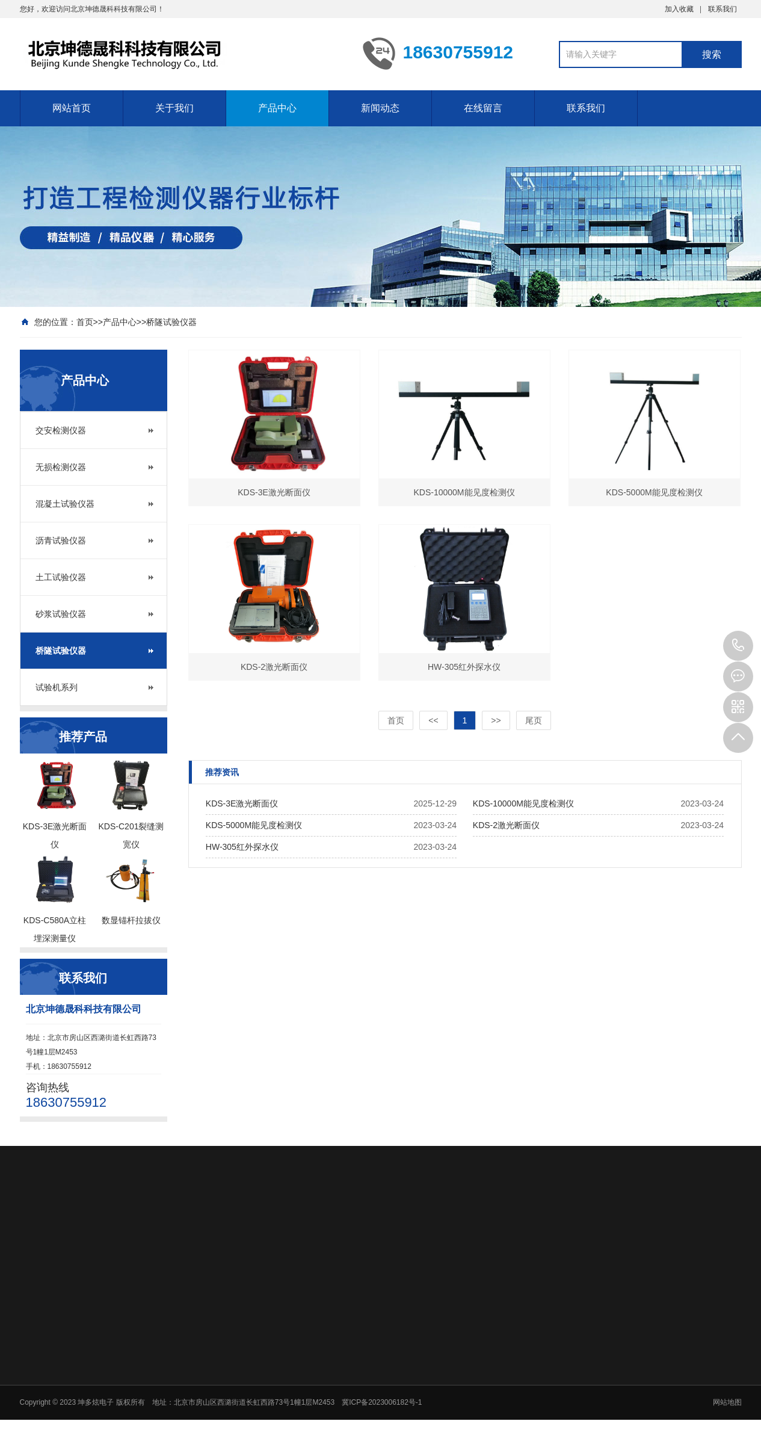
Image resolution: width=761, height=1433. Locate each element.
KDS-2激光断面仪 (506, 825)
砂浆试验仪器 (60, 614)
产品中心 (277, 108)
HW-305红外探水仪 (242, 847)
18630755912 (738, 646)
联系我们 (722, 9)
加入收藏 (679, 9)
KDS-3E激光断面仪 (242, 803)
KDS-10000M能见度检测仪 (523, 803)
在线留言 (483, 108)
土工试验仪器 (60, 577)
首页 (84, 322)
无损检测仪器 (60, 467)
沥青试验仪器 (60, 540)
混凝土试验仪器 (64, 504)
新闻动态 (380, 108)
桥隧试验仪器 (171, 322)
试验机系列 (56, 687)
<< (433, 720)
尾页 (533, 720)
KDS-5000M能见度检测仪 (254, 825)
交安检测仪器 (60, 430)
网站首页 (71, 108)
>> (496, 720)
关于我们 (174, 108)
